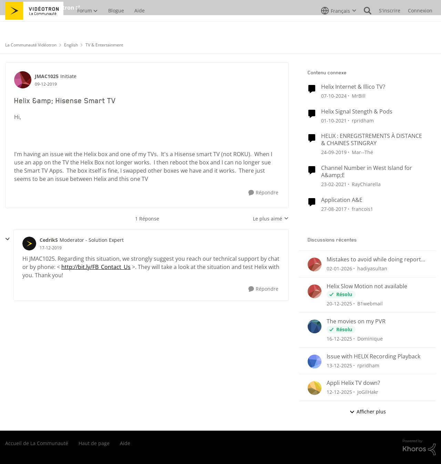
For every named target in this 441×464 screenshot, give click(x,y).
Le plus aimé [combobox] (271, 218)
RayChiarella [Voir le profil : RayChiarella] (366, 184)
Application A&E (341, 200)
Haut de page (94, 443)
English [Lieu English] (71, 45)
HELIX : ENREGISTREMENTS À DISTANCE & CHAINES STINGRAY (371, 139)
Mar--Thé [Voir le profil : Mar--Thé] (362, 152)
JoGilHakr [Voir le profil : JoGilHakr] (367, 392)
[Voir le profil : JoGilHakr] (314, 388)
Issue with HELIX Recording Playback (373, 356)
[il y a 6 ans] (334, 184)
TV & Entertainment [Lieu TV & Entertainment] (104, 45)
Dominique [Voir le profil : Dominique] (370, 338)
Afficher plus (367, 411)
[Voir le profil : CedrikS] (29, 243)
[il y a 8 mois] (339, 338)
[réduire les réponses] (7, 239)
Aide (125, 443)
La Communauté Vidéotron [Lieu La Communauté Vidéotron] (31, 45)
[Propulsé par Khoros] (419, 447)
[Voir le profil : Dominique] (314, 326)
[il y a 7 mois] (339, 268)
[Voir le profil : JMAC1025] (22, 79)
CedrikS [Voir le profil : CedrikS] (49, 240)
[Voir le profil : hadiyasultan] (314, 264)
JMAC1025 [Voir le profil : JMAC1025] (47, 76)
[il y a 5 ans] (334, 120)
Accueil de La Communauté (36, 443)
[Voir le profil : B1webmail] (314, 291)
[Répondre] (263, 192)
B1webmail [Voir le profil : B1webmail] (370, 303)
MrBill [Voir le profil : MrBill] (359, 96)
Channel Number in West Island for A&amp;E (366, 171)
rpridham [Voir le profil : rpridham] (363, 120)
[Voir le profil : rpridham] (314, 361)
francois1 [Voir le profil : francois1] (362, 208)
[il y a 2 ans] (334, 95)
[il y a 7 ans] (334, 152)
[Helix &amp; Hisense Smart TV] (51, 248)
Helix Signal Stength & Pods (356, 111)
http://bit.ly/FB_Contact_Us (96, 267)
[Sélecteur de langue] (338, 26)
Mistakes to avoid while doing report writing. (374, 259)
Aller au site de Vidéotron (39, 7)
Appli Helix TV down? (353, 383)
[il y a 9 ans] (334, 208)
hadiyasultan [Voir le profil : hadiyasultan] (372, 268)
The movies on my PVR (356, 321)
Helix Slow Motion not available (367, 286)
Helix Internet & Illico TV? (353, 86)
